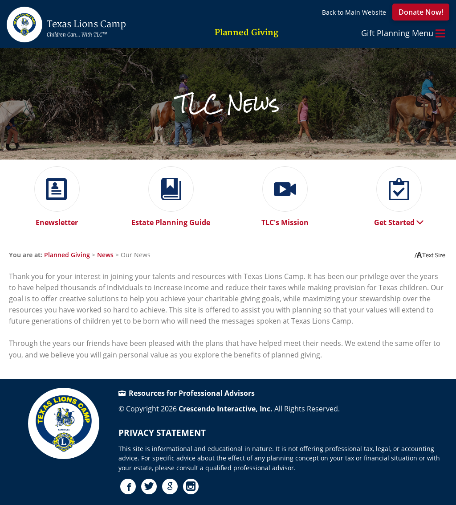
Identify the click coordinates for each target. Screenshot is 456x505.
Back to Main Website (354, 12)
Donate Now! (421, 12)
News (105, 254)
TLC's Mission (285, 219)
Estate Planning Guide (170, 219)
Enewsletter (57, 219)
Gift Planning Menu (403, 33)
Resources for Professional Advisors (186, 393)
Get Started (398, 219)
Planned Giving (67, 254)
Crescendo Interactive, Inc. (226, 409)
